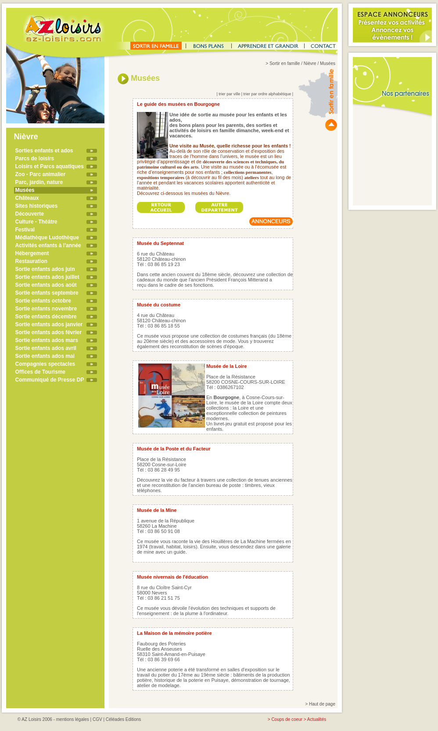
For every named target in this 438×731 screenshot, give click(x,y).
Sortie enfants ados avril (45, 348)
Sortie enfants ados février (48, 332)
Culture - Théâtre (36, 222)
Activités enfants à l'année (48, 245)
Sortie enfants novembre (46, 309)
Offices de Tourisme (40, 372)
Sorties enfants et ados (44, 151)
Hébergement (32, 253)
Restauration (31, 261)
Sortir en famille (284, 63)
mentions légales (72, 719)
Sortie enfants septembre (47, 293)
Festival (25, 230)
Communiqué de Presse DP (49, 380)
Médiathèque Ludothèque (47, 237)
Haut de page (322, 704)
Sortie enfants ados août (46, 285)
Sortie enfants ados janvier (49, 324)
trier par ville (229, 94)
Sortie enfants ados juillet (47, 277)
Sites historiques (36, 206)
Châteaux (27, 198)
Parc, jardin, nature (39, 182)
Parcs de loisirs (34, 158)
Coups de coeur (286, 719)
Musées (25, 190)
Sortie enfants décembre (46, 316)
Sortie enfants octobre (43, 301)
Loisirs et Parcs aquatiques (49, 166)
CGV (97, 719)
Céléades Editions (123, 719)
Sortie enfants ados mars (46, 340)
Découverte (29, 214)
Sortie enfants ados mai (45, 356)
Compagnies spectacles (45, 364)
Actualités (316, 719)
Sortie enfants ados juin (45, 269)
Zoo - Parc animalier (40, 174)
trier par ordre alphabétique (267, 94)
